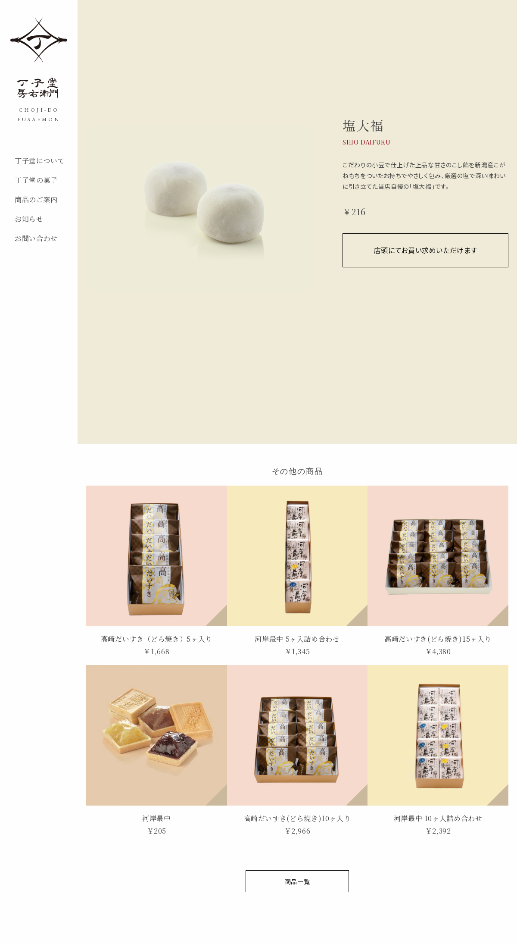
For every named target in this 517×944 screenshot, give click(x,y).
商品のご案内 (36, 199)
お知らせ (29, 219)
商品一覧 (297, 881)
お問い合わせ (36, 238)
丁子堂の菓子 (36, 180)
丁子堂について (40, 161)
